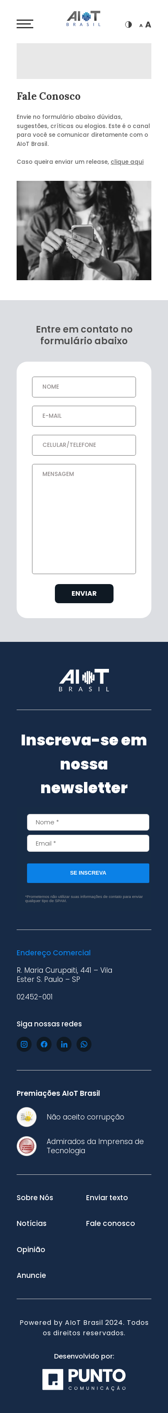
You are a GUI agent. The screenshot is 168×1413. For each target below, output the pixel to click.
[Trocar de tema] (128, 24)
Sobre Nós (35, 1197)
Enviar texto (107, 1197)
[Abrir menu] (25, 24)
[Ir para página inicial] (84, 19)
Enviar (84, 593)
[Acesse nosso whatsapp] (84, 1044)
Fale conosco (110, 1223)
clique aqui (127, 162)
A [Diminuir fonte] (141, 25)
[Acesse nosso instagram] (24, 1044)
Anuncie (31, 1275)
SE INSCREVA (88, 873)
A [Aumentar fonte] (148, 24)
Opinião (31, 1249)
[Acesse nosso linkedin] (64, 1044)
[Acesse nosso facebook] (44, 1044)
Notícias (32, 1223)
